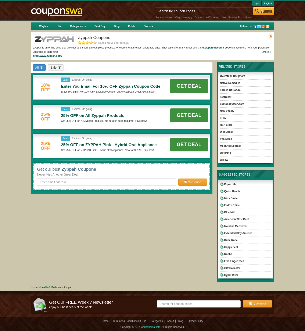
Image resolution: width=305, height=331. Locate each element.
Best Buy (99, 26)
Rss (267, 26)
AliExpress (212, 17)
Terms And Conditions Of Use (129, 321)
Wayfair (43, 26)
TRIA (223, 117)
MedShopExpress (230, 145)
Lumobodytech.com (232, 103)
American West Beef (236, 219)
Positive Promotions (239, 17)
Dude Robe (231, 240)
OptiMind (225, 152)
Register (268, 3)
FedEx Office (232, 205)
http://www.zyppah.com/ (47, 55)
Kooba (228, 254)
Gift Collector (232, 268)
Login (256, 3)
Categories (78, 26)
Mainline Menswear (235, 226)
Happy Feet (231, 247)
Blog (117, 26)
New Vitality (227, 110)
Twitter (259, 26)
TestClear (226, 97)
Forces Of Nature (230, 90)
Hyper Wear (231, 275)
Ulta (59, 26)
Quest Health (232, 191)
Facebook (255, 26)
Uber (223, 17)
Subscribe (192, 182)
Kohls (131, 26)
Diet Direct (226, 131)
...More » (266, 51)
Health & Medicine (51, 287)
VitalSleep (226, 138)
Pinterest (263, 26)
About (170, 321)
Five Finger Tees (234, 261)
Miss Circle (231, 198)
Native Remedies (230, 83)
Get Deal (189, 86)
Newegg (187, 17)
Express (199, 17)
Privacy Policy (195, 321)
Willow (224, 159)
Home (34, 287)
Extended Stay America (238, 233)
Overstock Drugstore (232, 76)
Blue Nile (229, 212)
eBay (177, 17)
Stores (149, 26)
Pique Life (230, 184)
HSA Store (226, 124)
